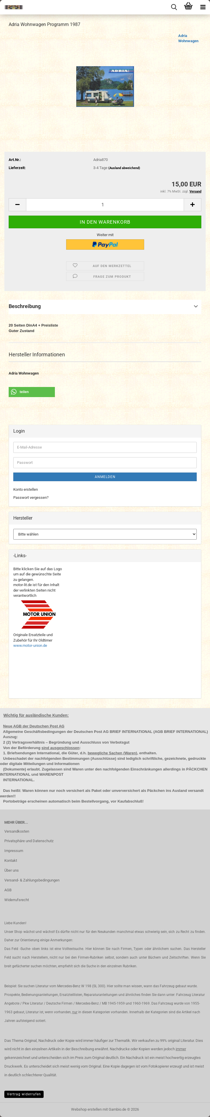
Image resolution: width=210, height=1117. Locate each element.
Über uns (11, 870)
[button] (17, 204)
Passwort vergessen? (31, 497)
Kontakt (10, 860)
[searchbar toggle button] (174, 7)
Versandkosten (16, 831)
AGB (8, 890)
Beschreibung (25, 306)
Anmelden (105, 477)
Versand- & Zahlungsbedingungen (32, 880)
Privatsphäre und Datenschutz (28, 841)
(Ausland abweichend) (124, 168)
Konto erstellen (25, 489)
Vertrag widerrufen (24, 1094)
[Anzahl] (105, 204)
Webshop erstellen (86, 1109)
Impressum (13, 851)
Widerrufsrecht (16, 900)
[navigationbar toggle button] (203, 7)
